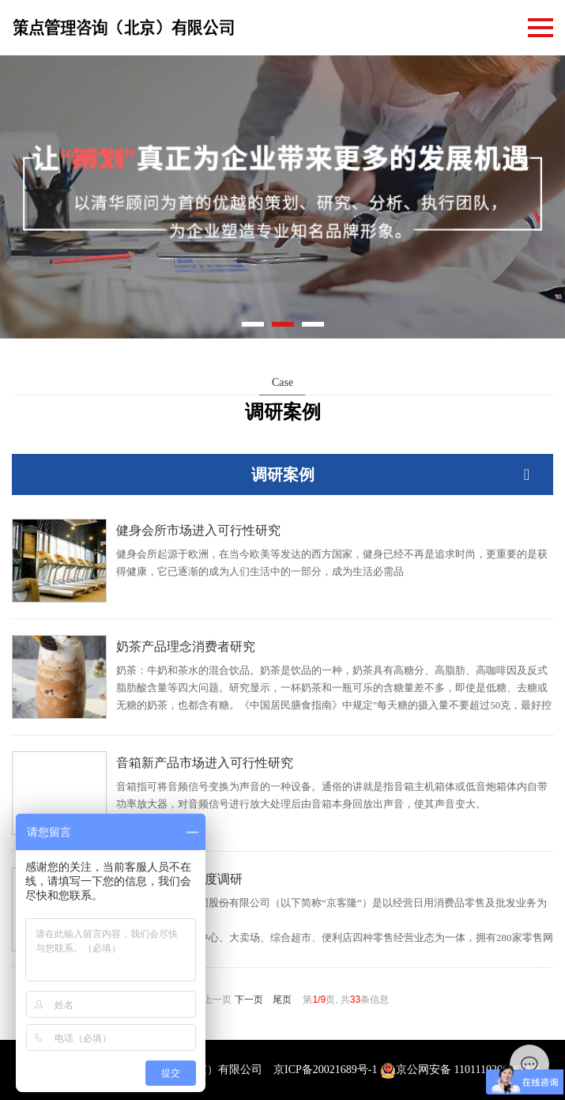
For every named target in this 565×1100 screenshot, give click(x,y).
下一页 (249, 999)
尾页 (282, 999)
